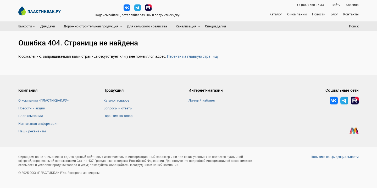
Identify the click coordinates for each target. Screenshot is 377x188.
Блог (334, 14)
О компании (297, 14)
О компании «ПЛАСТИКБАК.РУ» (43, 100)
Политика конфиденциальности (335, 157)
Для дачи (47, 26)
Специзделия (215, 26)
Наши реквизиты (32, 131)
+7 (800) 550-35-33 (310, 5)
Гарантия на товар (117, 116)
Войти (336, 5)
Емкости (25, 26)
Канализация (186, 26)
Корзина (352, 5)
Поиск (354, 26)
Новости (318, 14)
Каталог (275, 14)
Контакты (351, 14)
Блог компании (30, 116)
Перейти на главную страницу (193, 56)
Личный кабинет (201, 100)
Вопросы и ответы (117, 108)
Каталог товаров (116, 100)
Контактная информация (38, 124)
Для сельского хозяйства (147, 26)
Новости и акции (31, 108)
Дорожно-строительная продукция (91, 26)
